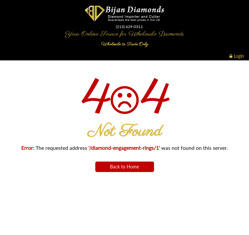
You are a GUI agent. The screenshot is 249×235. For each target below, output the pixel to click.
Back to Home (124, 166)
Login (236, 56)
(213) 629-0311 (129, 26)
